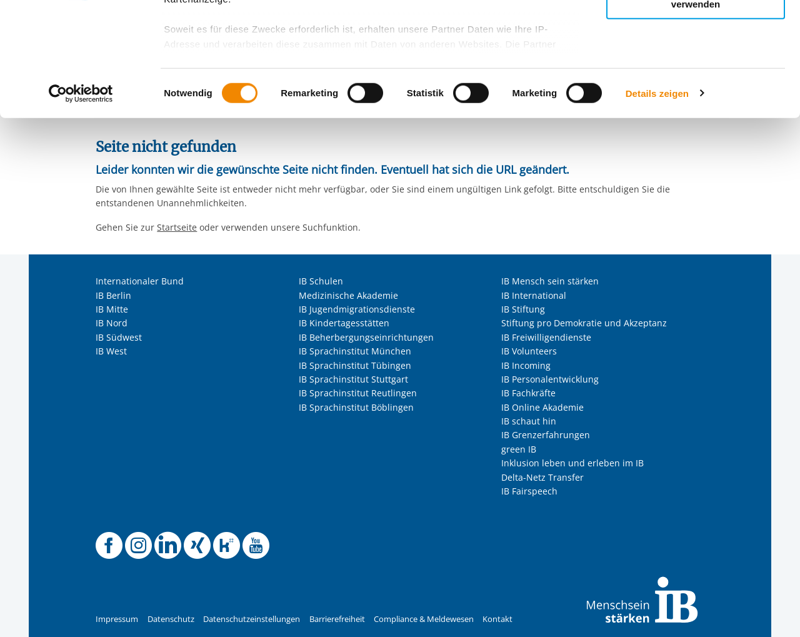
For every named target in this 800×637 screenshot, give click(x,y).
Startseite (177, 227)
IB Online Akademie (542, 407)
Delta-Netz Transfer (542, 477)
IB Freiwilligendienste (546, 337)
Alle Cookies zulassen (695, 30)
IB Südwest (119, 337)
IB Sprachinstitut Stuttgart (353, 379)
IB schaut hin (528, 421)
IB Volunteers (529, 351)
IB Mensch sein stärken (550, 281)
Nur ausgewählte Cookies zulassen (696, 66)
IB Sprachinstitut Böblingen (356, 407)
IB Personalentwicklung (550, 379)
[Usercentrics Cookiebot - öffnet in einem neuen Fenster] (81, 200)
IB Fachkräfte (528, 393)
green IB (518, 449)
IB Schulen (321, 281)
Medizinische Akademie (348, 295)
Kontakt (497, 619)
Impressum (117, 619)
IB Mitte (112, 309)
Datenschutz (171, 619)
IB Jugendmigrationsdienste (357, 309)
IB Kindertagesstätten (344, 323)
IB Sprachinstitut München (355, 351)
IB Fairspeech (529, 491)
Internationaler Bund (140, 281)
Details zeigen (657, 199)
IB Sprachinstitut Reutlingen (358, 393)
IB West (111, 351)
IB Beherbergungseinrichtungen (366, 337)
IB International (533, 295)
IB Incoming (526, 365)
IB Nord (112, 323)
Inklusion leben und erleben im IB (572, 463)
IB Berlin (113, 295)
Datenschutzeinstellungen (251, 619)
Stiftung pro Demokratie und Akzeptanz (584, 323)
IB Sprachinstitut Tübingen (355, 365)
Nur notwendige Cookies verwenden (696, 106)
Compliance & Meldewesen (424, 619)
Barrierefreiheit (337, 619)
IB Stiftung (523, 309)
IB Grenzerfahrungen (545, 435)
